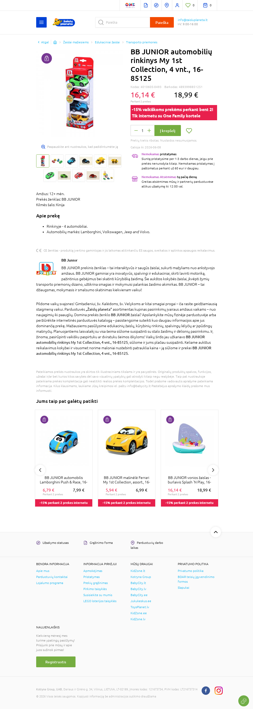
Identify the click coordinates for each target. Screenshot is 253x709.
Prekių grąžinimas (95, 583)
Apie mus (42, 571)
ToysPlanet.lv (140, 607)
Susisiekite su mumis (97, 595)
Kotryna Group (141, 577)
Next (213, 470)
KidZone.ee (139, 613)
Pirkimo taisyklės (95, 589)
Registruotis (55, 662)
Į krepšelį (167, 130)
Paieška (161, 22)
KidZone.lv (138, 619)
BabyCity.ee (139, 595)
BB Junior (69, 260)
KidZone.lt (138, 571)
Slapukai (183, 588)
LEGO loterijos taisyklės (99, 601)
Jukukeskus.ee (141, 601)
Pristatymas (91, 577)
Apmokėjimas (92, 571)
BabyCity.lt (138, 583)
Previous (40, 470)
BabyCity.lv (138, 589)
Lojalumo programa (49, 583)
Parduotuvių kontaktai (52, 577)
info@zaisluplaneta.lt (193, 20)
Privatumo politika (190, 571)
